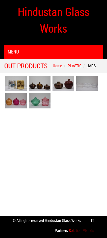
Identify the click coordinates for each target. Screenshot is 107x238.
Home (57, 65)
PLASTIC (74, 65)
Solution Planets (81, 230)
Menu (13, 52)
